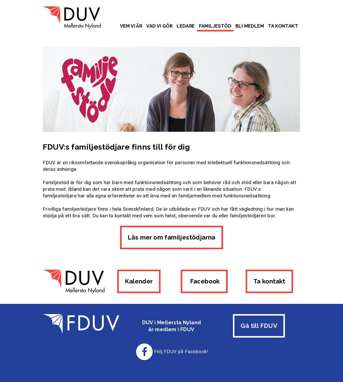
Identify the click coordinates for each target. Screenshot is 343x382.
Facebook (204, 281)
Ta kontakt (283, 26)
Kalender (139, 281)
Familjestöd (215, 26)
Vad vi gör (159, 26)
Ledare (186, 26)
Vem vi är (131, 26)
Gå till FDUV (259, 325)
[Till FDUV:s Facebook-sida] (144, 351)
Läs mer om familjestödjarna (171, 237)
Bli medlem (249, 26)
